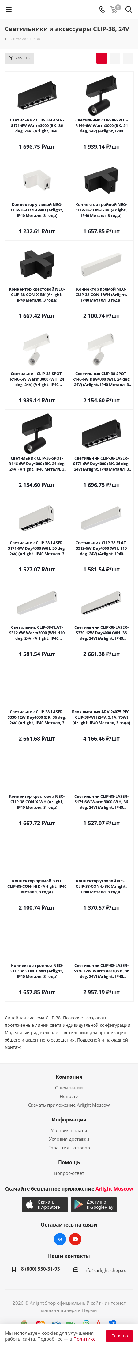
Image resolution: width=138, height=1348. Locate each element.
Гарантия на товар (69, 1147)
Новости (69, 1096)
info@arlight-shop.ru (105, 1270)
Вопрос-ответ (69, 1173)
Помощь (69, 1162)
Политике (84, 1339)
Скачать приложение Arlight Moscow (69, 1105)
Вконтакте (60, 1239)
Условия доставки (69, 1139)
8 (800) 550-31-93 (40, 1269)
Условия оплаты (69, 1130)
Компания (69, 1076)
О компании (69, 1088)
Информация (69, 1119)
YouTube (75, 1239)
